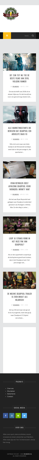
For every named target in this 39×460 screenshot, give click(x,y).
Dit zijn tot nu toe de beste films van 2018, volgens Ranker (19, 78)
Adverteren (11, 394)
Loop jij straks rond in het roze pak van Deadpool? (19, 241)
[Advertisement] (19, 348)
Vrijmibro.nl (28, 454)
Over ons (10, 388)
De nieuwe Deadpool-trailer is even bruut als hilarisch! (19, 296)
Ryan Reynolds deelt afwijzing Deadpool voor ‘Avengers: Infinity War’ (19, 186)
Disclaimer (11, 391)
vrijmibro (16, 86)
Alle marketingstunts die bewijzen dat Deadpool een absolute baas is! (19, 131)
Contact (10, 396)
